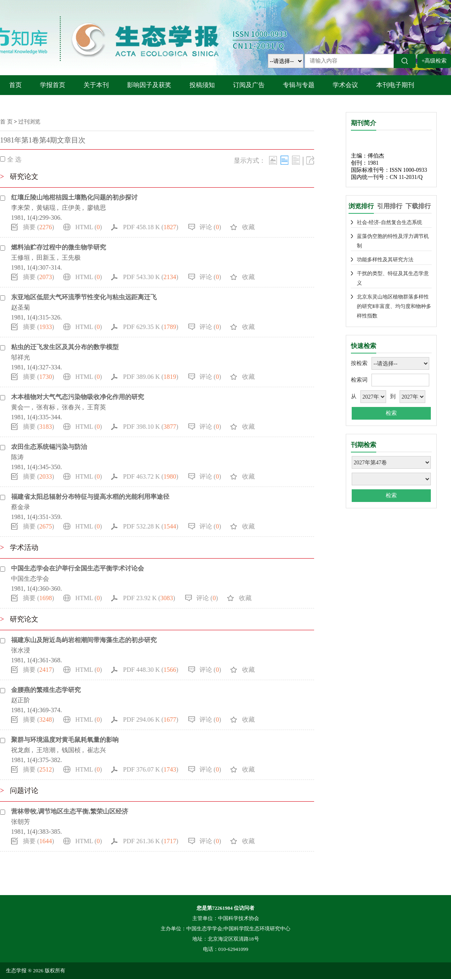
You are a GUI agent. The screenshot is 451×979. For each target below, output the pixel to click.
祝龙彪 (20, 750)
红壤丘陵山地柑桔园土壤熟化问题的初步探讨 (74, 197)
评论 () (210, 227)
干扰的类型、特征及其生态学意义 (393, 278)
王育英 (96, 407)
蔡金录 (20, 507)
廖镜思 (96, 207)
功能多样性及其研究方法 (385, 259)
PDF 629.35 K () (150, 326)
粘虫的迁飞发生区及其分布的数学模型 (65, 347)
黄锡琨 (45, 207)
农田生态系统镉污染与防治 (49, 446)
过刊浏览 (29, 122)
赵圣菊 (20, 307)
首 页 (6, 122)
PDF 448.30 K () (150, 669)
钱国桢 (71, 750)
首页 (15, 85)
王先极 (71, 257)
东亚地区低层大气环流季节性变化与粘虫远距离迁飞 (84, 297)
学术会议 (345, 85)
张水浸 (20, 650)
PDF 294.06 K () (150, 719)
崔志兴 (96, 750)
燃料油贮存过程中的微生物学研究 (58, 247)
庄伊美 (71, 207)
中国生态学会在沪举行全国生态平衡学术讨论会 (77, 568)
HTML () (88, 227)
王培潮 (45, 750)
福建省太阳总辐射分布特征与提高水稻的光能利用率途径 (90, 496)
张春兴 (71, 407)
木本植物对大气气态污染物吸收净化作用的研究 (77, 397)
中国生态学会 (30, 578)
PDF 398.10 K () (150, 426)
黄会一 (20, 407)
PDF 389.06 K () (150, 376)
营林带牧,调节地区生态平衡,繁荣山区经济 (69, 811)
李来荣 (20, 207)
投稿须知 (202, 85)
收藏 (248, 227)
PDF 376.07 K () (150, 769)
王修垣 (20, 257)
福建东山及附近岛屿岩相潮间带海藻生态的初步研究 (84, 640)
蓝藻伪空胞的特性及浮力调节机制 (393, 241)
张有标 (45, 407)
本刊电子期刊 (395, 85)
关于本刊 (96, 85)
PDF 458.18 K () (150, 227)
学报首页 (52, 85)
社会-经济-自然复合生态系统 (389, 222)
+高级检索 (434, 61)
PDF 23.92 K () (149, 598)
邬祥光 (20, 357)
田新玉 (45, 257)
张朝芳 (20, 821)
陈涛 (17, 457)
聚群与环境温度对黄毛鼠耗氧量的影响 (65, 739)
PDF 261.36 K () (150, 841)
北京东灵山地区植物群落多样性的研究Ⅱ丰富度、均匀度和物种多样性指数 (394, 306)
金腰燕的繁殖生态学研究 (46, 689)
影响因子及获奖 (149, 85)
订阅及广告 (249, 85)
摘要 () (38, 227)
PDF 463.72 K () (150, 476)
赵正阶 (20, 700)
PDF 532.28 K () (150, 526)
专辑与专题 (299, 85)
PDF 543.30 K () (150, 277)
